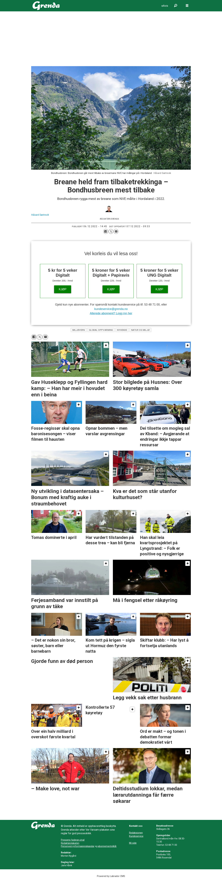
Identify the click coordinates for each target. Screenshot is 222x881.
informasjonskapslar (83, 846)
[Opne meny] (187, 5)
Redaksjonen (136, 832)
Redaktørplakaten (70, 843)
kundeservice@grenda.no (111, 309)
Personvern (67, 846)
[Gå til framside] (46, 5)
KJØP (62, 289)
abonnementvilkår (107, 846)
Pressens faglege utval (72, 840)
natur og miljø (140, 330)
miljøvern (78, 330)
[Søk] (175, 5)
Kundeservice (136, 836)
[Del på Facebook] (105, 231)
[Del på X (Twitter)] (110, 231)
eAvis (164, 5)
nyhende (122, 330)
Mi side (133, 843)
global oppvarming (101, 330)
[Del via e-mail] (116, 231)
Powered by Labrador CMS (111, 876)
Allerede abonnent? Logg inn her (111, 313)
